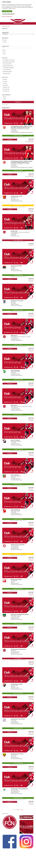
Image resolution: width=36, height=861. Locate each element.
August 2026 (5, 85)
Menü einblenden (18, 23)
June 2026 (4, 81)
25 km (3, 51)
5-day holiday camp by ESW (8, 61)
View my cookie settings (7, 16)
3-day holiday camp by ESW (8, 59)
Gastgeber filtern (18, 33)
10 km (3, 50)
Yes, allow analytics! (7, 11)
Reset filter (6, 104)
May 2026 (4, 79)
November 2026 (5, 89)
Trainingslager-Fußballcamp (8, 67)
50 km (3, 53)
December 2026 (5, 91)
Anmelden (10, 139)
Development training (7, 71)
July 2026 (4, 83)
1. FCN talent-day (6, 69)
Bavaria (4, 96)
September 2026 (5, 87)
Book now (10, 313)
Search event (18, 28)
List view (4, 42)
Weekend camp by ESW (7, 65)
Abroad (4, 98)
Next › (18, 809)
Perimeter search (18, 46)
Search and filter (6, 26)
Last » (22, 809)
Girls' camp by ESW (7, 63)
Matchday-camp (6, 73)
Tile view (4, 40)
